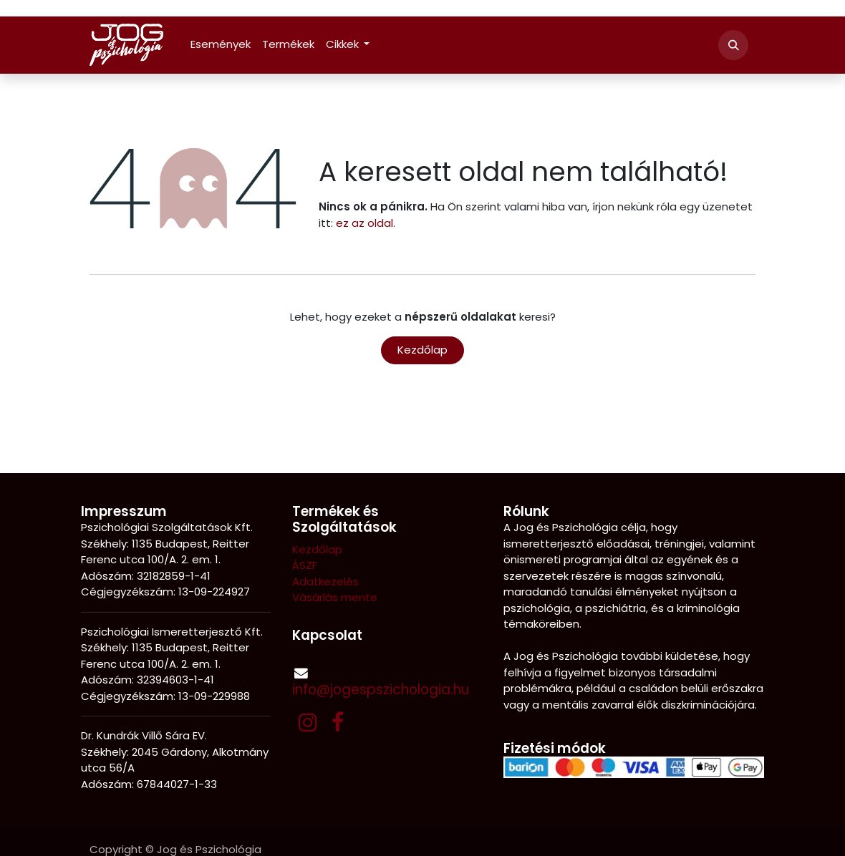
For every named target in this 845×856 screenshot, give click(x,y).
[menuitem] (220, 45)
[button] (733, 45)
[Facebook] (337, 722)
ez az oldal (364, 222)
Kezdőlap (422, 349)
